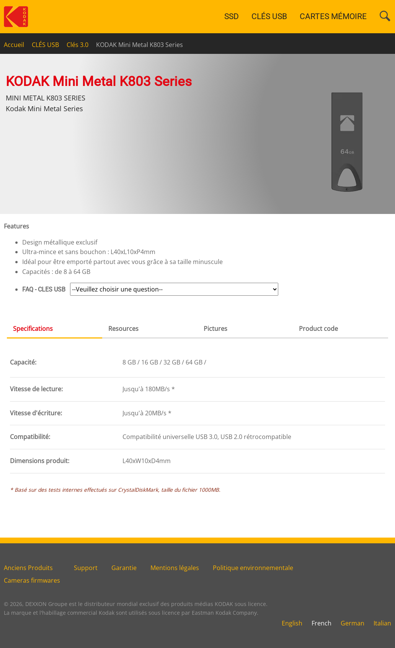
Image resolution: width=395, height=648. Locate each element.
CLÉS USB (269, 16)
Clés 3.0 (77, 44)
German (352, 623)
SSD (231, 16)
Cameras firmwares (32, 580)
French (321, 623)
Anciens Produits (28, 568)
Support (86, 568)
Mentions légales (174, 568)
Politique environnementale (253, 568)
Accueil (14, 44)
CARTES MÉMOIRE (333, 16)
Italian (382, 623)
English (292, 623)
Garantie (124, 568)
